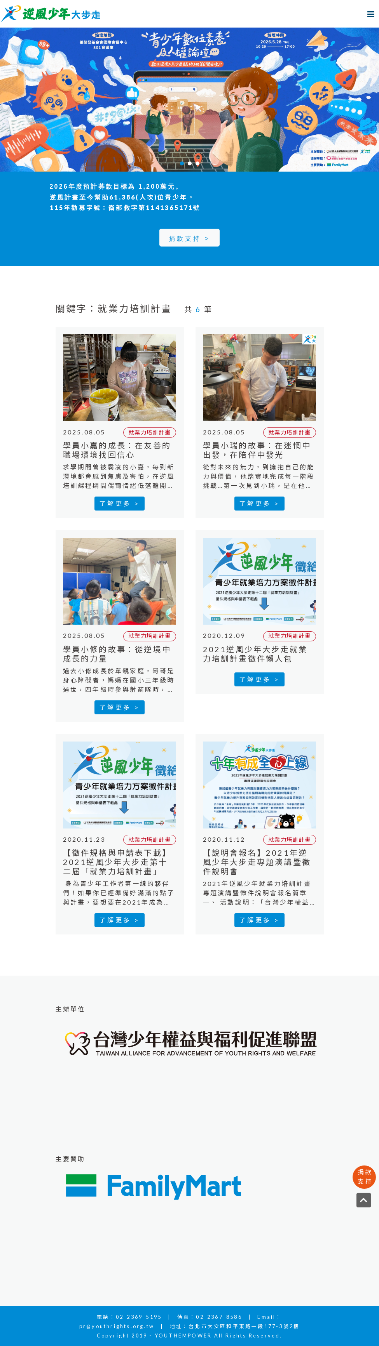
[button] (28, 100)
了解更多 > (119, 503)
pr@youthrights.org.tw (116, 1326)
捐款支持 (365, 1176)
